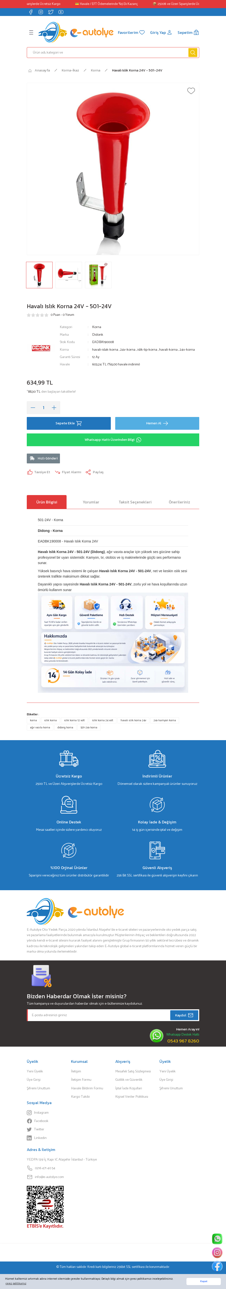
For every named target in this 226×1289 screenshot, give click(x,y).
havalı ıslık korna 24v (133, 720)
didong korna (65, 727)
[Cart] (188, 32)
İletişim (76, 1071)
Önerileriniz (179, 502)
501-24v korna (89, 727)
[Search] (113, 52)
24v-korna (128, 350)
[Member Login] (161, 32)
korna (33, 720)
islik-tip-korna (147, 350)
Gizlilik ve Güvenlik (128, 1079)
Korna (96, 327)
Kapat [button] (203, 1281)
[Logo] (76, 32)
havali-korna (168, 350)
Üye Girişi (34, 1079)
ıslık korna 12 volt (74, 720)
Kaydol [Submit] (184, 1015)
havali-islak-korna (105, 350)
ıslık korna (50, 720)
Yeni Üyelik (35, 1071)
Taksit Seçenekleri (135, 502)
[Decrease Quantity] (33, 408)
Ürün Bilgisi (46, 502)
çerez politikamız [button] (16, 1283)
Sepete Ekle (69, 423)
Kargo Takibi (80, 1096)
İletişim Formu (81, 1079)
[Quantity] (43, 408)
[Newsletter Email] (113, 1015)
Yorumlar (91, 502)
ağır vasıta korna (40, 727)
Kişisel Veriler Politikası (131, 1096)
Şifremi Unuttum (38, 1088)
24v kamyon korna (165, 720)
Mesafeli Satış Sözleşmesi (133, 1071)
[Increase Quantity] (54, 408)
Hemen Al (157, 423)
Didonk (97, 334)
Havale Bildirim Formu (87, 1088)
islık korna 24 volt (102, 720)
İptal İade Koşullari (128, 1088)
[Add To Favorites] (191, 90)
